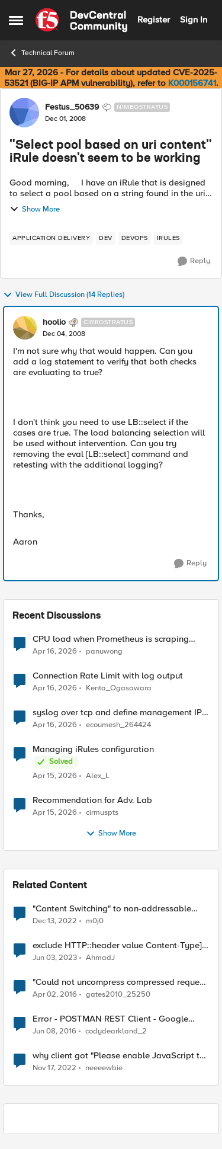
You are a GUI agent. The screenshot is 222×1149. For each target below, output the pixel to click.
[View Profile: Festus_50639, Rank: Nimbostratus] (24, 112)
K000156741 (192, 83)
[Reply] (194, 261)
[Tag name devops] (134, 238)
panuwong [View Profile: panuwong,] (104, 650)
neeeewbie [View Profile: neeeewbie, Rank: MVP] (104, 1068)
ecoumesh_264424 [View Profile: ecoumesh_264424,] (118, 725)
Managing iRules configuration (93, 749)
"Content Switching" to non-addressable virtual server (112, 909)
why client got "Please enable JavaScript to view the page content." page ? (119, 1056)
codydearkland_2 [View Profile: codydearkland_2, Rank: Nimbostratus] (116, 1031)
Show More (34, 209)
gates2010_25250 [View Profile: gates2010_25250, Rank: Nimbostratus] (118, 994)
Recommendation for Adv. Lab (92, 800)
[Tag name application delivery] (51, 238)
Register (153, 19)
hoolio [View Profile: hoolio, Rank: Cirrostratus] (54, 322)
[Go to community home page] (81, 20)
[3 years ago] (55, 921)
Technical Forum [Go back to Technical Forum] (42, 52)
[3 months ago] (55, 651)
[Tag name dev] (105, 238)
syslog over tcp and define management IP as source (117, 713)
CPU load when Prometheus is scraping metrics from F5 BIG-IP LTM (111, 639)
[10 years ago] (55, 995)
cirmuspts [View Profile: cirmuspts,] (102, 812)
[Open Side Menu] (16, 20)
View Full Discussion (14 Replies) (63, 295)
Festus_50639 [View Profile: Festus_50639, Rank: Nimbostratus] (72, 107)
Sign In (193, 19)
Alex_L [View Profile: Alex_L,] (98, 776)
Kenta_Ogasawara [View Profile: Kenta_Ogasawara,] (119, 688)
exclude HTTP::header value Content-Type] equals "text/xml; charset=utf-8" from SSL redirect (117, 945)
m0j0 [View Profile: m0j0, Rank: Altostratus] (95, 921)
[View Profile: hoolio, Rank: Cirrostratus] (25, 328)
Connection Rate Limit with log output (108, 676)
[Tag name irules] (168, 238)
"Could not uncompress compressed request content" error (120, 982)
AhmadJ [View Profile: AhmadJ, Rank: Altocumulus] (100, 957)
